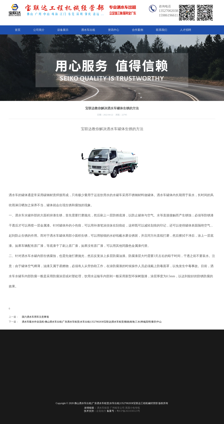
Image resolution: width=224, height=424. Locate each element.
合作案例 (137, 29)
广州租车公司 (117, 408)
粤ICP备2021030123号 (128, 411)
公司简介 (38, 29)
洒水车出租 (88, 29)
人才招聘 (185, 29)
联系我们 (161, 29)
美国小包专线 (132, 408)
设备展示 (62, 29)
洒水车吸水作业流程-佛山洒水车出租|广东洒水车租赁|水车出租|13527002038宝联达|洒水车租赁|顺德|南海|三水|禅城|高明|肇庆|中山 (92, 321)
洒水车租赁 (103, 408)
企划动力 (101, 411)
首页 (17, 29)
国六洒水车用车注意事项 (35, 317)
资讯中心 (113, 29)
